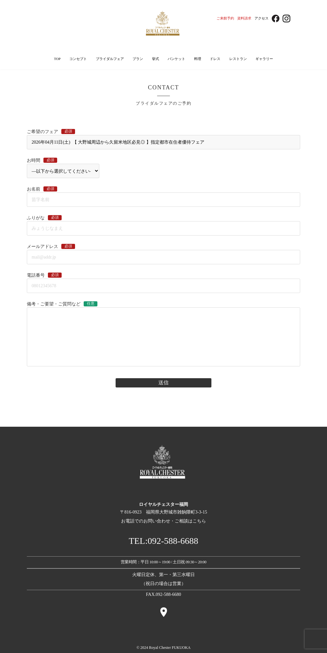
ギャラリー (264, 59)
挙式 (155, 59)
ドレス (215, 59)
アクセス (262, 18)
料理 (197, 59)
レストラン (238, 59)
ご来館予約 (225, 18)
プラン (138, 59)
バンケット (176, 59)
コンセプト (78, 59)
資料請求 (244, 18)
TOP (57, 59)
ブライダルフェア (110, 59)
